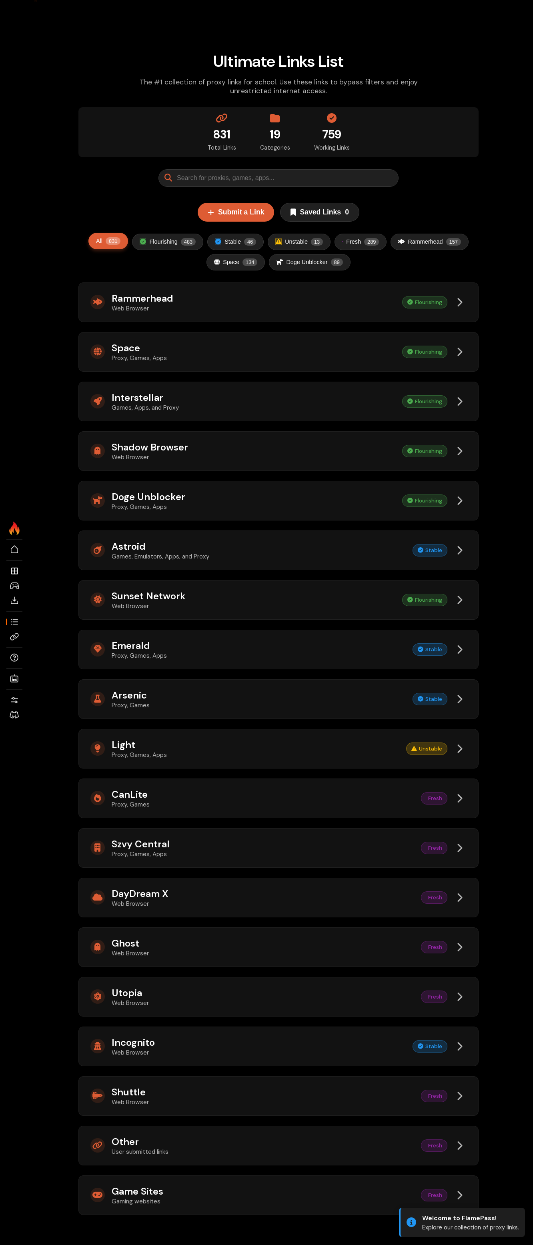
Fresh (360, 242)
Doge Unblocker (310, 262)
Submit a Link (236, 212)
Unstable (299, 242)
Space (235, 262)
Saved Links (320, 212)
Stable (235, 242)
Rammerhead (429, 242)
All (108, 241)
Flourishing (168, 242)
